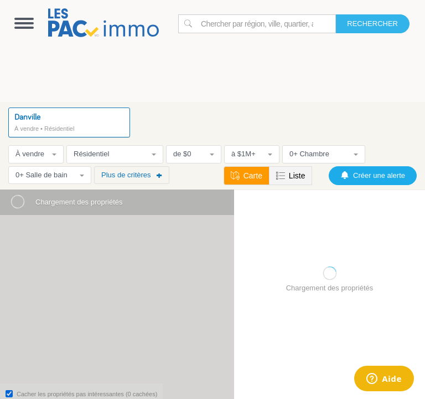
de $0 (193, 154)
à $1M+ (251, 154)
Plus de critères (131, 175)
